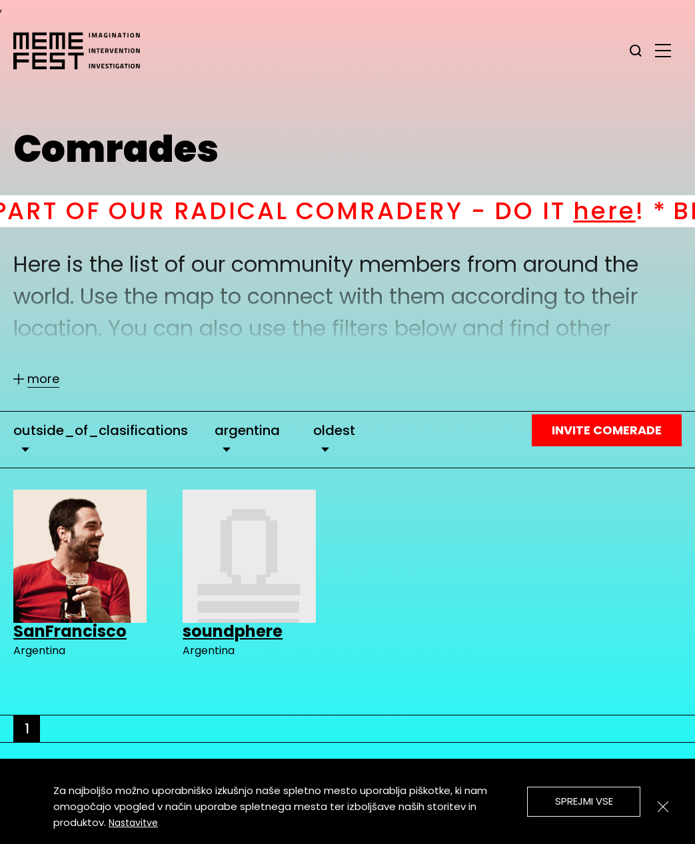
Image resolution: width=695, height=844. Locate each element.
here (620, 211)
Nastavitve (133, 822)
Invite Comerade (607, 430)
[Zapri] (663, 806)
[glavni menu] (663, 50)
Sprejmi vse (584, 801)
